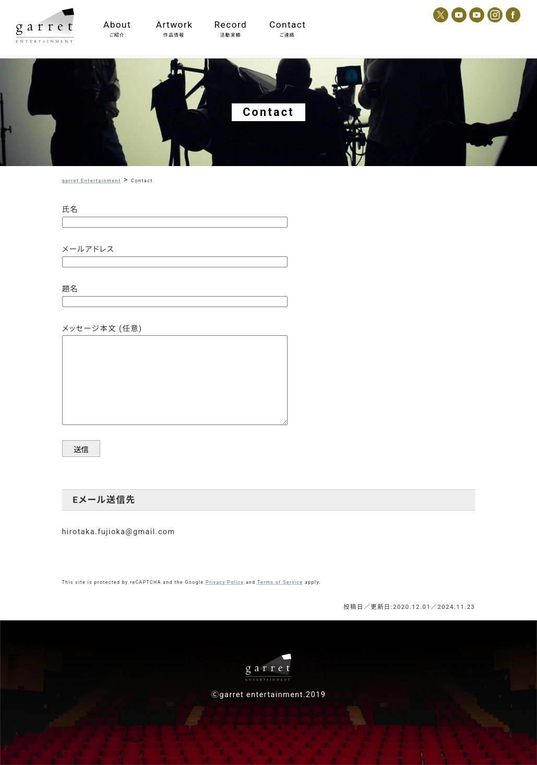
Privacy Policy (225, 582)
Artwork (174, 24)
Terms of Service (280, 582)
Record (230, 24)
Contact (287, 24)
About (117, 24)
